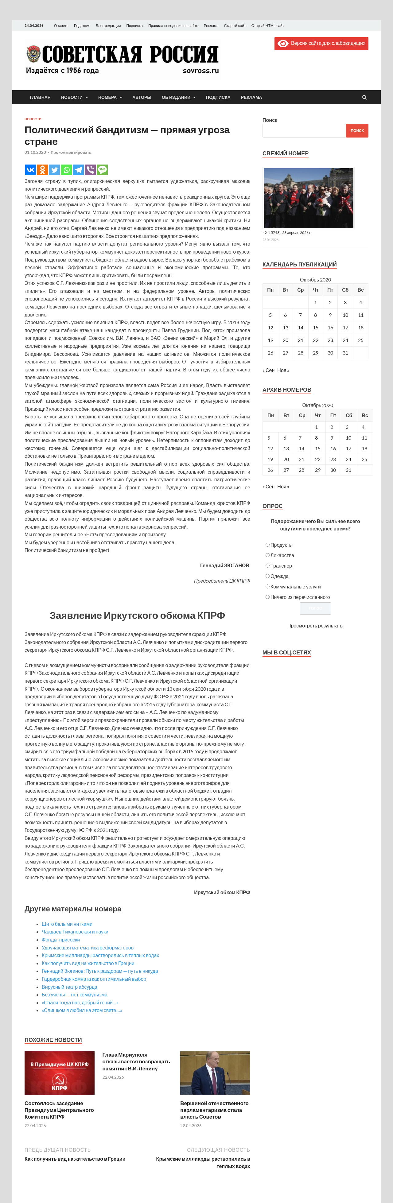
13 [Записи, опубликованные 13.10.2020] (285, 327)
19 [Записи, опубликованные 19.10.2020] (270, 340)
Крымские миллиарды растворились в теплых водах (100, 955)
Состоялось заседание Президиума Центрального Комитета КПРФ (59, 1110)
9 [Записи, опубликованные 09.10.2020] (330, 315)
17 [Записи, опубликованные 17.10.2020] (345, 327)
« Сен (268, 370)
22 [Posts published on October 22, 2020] (318, 459)
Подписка (134, 26)
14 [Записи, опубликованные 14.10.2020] (300, 327)
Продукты (281, 545)
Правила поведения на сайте (173, 26)
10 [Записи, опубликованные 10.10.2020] (345, 315)
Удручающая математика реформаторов (88, 947)
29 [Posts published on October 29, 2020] (318, 470)
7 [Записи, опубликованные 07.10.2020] (300, 315)
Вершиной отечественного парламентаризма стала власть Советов (214, 1110)
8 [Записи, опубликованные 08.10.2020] (315, 315)
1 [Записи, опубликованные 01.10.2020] (315, 302)
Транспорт (282, 566)
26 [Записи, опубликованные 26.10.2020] (270, 352)
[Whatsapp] (66, 170)
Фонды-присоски (61, 939)
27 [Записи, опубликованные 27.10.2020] (285, 352)
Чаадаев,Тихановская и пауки (75, 931)
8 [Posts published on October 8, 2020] (316, 437)
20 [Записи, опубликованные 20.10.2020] (285, 340)
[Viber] (90, 170)
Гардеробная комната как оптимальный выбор (94, 979)
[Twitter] (54, 170)
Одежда (279, 576)
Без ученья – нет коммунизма (74, 994)
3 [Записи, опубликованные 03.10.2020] (345, 302)
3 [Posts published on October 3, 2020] (347, 427)
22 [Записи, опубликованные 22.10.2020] (315, 340)
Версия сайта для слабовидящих (321, 43)
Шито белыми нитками (67, 924)
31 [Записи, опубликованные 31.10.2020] (345, 352)
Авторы (141, 97)
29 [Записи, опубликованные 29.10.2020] (315, 352)
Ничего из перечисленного (300, 597)
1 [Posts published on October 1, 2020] (316, 427)
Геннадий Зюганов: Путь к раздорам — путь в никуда (100, 971)
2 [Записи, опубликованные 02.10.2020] (330, 302)
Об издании (176, 97)
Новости (72, 97)
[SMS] (102, 170)
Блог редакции (108, 26)
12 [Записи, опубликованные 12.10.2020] (270, 327)
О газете (61, 26)
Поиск (270, 120)
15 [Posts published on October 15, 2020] (318, 448)
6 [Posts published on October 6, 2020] (284, 437)
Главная (40, 97)
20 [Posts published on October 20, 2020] (286, 459)
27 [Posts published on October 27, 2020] (286, 470)
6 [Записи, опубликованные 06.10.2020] (285, 315)
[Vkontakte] (30, 170)
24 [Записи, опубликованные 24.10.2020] (345, 340)
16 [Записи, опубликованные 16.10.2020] (330, 327)
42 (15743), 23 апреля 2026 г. (287, 232)
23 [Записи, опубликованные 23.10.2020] (330, 340)
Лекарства (282, 555)
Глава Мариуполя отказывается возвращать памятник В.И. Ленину (136, 1061)
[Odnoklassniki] (42, 170)
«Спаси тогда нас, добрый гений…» (80, 1002)
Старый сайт (235, 26)
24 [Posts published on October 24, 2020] (348, 459)
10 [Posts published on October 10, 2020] (348, 437)
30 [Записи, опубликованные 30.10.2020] (330, 352)
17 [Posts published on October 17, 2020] (348, 448)
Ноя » (283, 370)
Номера (107, 97)
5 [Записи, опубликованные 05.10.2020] (270, 315)
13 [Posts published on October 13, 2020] (286, 448)
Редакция (82, 26)
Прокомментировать (71, 152)
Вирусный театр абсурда (69, 987)
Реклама (211, 26)
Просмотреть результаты (315, 625)
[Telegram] (78, 170)
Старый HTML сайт (267, 26)
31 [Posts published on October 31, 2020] (348, 470)
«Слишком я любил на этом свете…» (82, 1010)
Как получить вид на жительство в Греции (88, 963)
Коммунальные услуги (295, 586)
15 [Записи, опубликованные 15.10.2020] (315, 327)
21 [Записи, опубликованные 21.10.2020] (300, 340)
